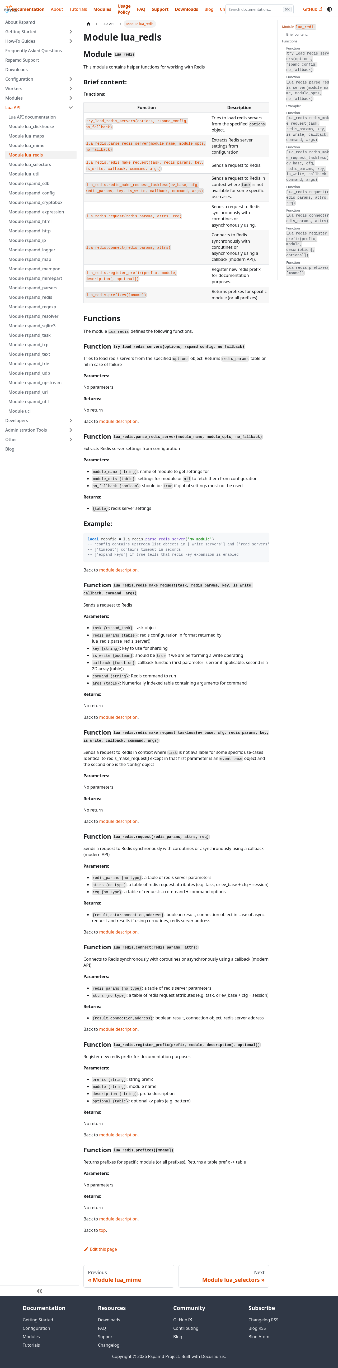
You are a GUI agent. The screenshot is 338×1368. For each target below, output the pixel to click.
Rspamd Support (22, 60)
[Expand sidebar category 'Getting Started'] (71, 31)
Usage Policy (124, 9)
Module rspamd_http (29, 231)
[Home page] (88, 24)
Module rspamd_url (28, 392)
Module (299, 27)
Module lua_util (23, 174)
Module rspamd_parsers (32, 288)
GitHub (312, 9)
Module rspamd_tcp (28, 345)
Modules (102, 9)
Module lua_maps (26, 136)
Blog (9, 449)
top (102, 1230)
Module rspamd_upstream (35, 382)
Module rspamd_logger (31, 250)
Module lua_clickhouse (31, 126)
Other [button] (11, 439)
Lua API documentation (32, 117)
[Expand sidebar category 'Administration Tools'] (71, 430)
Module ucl (19, 411)
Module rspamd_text (29, 354)
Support (160, 9)
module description (118, 421)
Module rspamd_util (28, 401)
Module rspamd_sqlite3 (32, 326)
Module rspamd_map (29, 259)
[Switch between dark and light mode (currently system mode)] (329, 9)
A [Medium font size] (285, 9)
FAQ (141, 9)
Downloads (186, 9)
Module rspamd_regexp (32, 307)
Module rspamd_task (29, 335)
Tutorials (78, 9)
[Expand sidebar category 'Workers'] (71, 88)
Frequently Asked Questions (33, 50)
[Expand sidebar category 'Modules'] (71, 98)
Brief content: (297, 34)
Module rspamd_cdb (28, 183)
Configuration (19, 79)
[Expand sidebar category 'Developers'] (71, 420)
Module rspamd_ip (27, 240)
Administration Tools (26, 430)
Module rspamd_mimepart (35, 278)
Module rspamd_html (29, 221)
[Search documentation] (229, 9)
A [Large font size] (291, 9)
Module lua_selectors (29, 164)
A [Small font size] (279, 9)
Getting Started (20, 32)
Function (307, 59)
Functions (289, 41)
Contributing (186, 1328)
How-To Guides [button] (20, 41)
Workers (13, 88)
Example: (293, 106)
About (57, 9)
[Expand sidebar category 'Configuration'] (71, 79)
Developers (16, 420)
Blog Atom (258, 1337)
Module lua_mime (26, 145)
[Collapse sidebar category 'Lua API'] (71, 107)
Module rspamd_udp (29, 373)
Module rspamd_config (31, 193)
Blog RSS (257, 1328)
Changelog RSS (263, 1320)
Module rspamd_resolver (33, 316)
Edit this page (100, 1249)
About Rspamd (20, 22)
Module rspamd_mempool (35, 269)
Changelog (108, 1345)
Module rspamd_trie (28, 364)
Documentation (28, 9)
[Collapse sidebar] (39, 1291)
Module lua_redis (25, 155)
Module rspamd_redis (30, 297)
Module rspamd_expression (36, 212)
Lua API (13, 107)
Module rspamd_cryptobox (35, 202)
